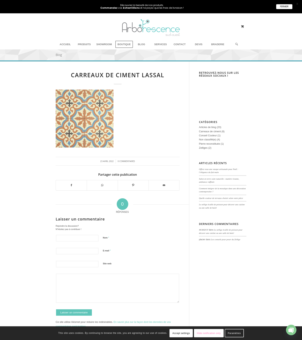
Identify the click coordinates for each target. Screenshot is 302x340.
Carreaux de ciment (210, 131)
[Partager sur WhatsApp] (102, 185)
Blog (59, 55)
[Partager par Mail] (164, 185)
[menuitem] (65, 44)
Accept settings (181, 333)
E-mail (107, 250)
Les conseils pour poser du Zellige (225, 239)
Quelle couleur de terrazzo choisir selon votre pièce (221, 198)
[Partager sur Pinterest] (133, 185)
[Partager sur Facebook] (71, 185)
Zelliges (203, 147)
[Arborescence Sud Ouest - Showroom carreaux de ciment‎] (151, 32)
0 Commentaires (126, 161)
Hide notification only (209, 333)
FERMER (284, 6)
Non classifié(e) (207, 139)
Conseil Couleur (208, 135)
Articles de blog (207, 127)
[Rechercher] (235, 44)
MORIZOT (203, 230)
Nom (106, 237)
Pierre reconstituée (209, 143)
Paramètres (234, 333)
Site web (107, 263)
